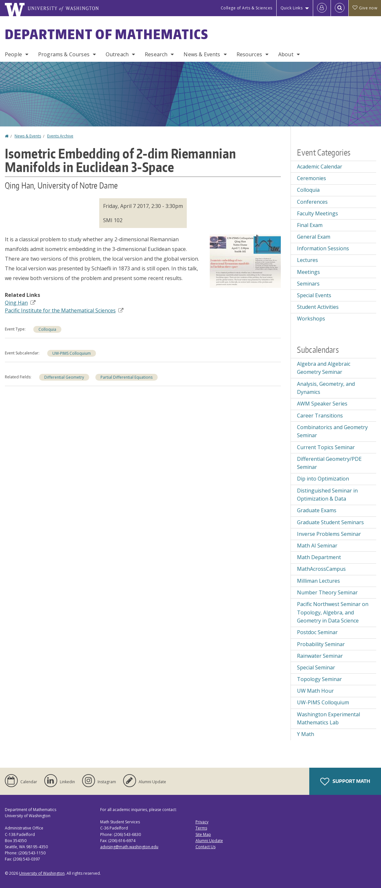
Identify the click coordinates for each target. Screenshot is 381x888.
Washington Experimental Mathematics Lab (328, 718)
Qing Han (20, 302)
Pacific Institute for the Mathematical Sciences (64, 310)
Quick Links (291, 8)
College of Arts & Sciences (246, 8)
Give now (365, 8)
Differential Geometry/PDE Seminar (329, 463)
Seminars (308, 283)
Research (156, 54)
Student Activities (318, 306)
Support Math (345, 781)
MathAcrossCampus (321, 568)
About (285, 54)
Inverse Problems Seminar (329, 533)
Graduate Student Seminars (330, 522)
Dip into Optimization (323, 478)
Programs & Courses (64, 54)
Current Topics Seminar (326, 447)
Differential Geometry (64, 377)
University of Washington (42, 873)
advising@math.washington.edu (129, 847)
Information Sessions (323, 248)
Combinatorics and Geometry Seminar (332, 431)
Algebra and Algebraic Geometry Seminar (323, 368)
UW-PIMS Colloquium (71, 353)
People (13, 54)
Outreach (117, 54)
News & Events (202, 54)
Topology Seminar (319, 679)
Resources (249, 54)
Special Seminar (316, 667)
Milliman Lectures (318, 580)
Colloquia (47, 329)
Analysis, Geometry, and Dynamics (326, 388)
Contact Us (206, 847)
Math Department (319, 557)
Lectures (307, 260)
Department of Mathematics (106, 34)
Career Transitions (320, 415)
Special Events (314, 295)
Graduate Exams (316, 510)
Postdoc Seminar (317, 632)
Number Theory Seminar (327, 592)
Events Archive (60, 136)
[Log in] (322, 8)
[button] (245, 260)
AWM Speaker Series (322, 403)
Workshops (311, 318)
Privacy (202, 822)
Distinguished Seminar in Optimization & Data (327, 495)
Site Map (203, 834)
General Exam (313, 236)
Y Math (305, 734)
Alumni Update (209, 840)
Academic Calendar (319, 166)
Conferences (312, 201)
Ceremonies (311, 178)
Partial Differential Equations (127, 377)
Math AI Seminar (317, 545)
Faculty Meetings (317, 213)
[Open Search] (339, 8)
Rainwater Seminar (320, 655)
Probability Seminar (321, 644)
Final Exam (310, 225)
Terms (201, 828)
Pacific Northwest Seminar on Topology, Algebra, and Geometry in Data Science (332, 612)
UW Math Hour (315, 690)
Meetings (308, 272)
